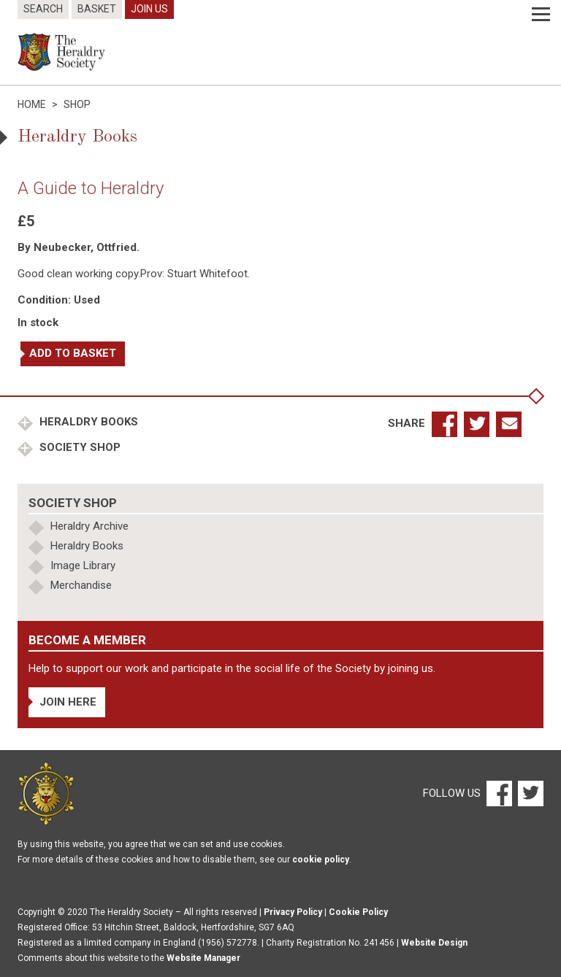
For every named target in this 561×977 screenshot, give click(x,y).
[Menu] (541, 14)
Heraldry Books (87, 421)
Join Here (67, 701)
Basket (96, 9)
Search (43, 9)
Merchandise (81, 585)
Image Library (82, 565)
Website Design (434, 943)
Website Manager (203, 958)
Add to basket (72, 353)
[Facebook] (498, 793)
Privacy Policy (293, 912)
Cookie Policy (358, 912)
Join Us (149, 9)
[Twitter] (528, 793)
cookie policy (320, 859)
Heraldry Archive (89, 526)
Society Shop (79, 447)
